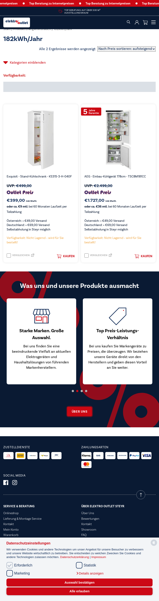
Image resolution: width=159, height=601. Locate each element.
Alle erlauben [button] (79, 591)
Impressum (98, 557)
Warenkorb (10, 535)
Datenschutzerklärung (75, 557)
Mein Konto (11, 529)
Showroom (88, 529)
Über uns (79, 412)
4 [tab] (86, 391)
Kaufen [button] (66, 256)
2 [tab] (77, 391)
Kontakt (8, 524)
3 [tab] (82, 391)
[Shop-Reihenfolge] (126, 49)
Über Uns (87, 513)
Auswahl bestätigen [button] (79, 582)
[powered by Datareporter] (153, 545)
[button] (89, 573)
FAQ (84, 535)
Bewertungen (90, 518)
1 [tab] (73, 391)
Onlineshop (11, 513)
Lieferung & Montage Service (22, 518)
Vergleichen (18, 255)
